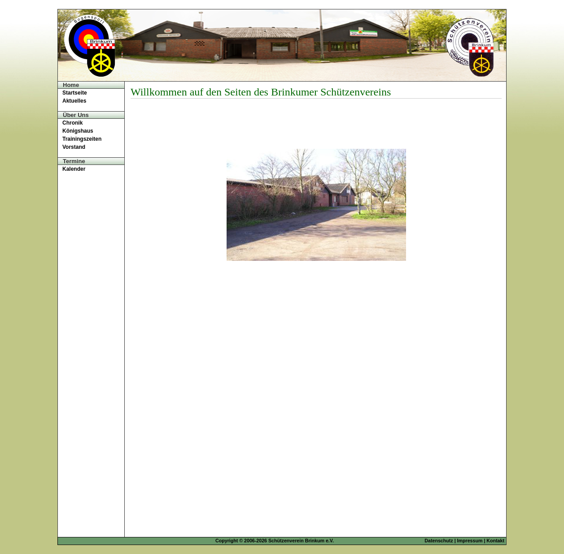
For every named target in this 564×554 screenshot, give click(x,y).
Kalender (73, 169)
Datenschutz (438, 540)
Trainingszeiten (81, 139)
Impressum (470, 540)
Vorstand (73, 147)
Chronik (72, 123)
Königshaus (77, 131)
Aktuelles (74, 101)
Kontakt (495, 540)
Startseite (74, 93)
